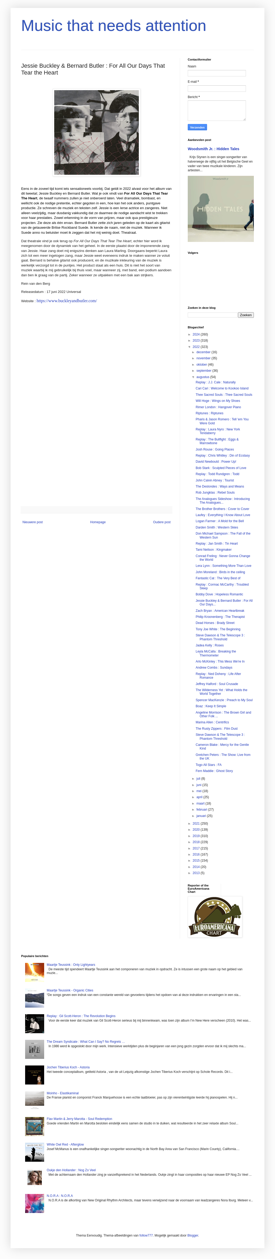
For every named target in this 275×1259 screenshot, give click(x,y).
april (199, 797)
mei (199, 791)
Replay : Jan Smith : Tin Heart (217, 543)
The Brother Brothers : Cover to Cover (222, 509)
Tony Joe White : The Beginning (218, 629)
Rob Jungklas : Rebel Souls (215, 492)
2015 (197, 860)
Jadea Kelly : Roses (210, 645)
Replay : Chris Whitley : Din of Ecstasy (223, 455)
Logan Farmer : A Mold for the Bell (220, 521)
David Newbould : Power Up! (216, 461)
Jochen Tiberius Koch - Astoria (68, 1067)
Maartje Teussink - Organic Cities (70, 990)
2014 (197, 867)
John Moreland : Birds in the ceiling (220, 572)
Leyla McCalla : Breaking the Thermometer (216, 653)
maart (200, 803)
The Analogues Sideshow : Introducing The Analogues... (223, 500)
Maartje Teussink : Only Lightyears (71, 965)
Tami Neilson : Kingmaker (214, 550)
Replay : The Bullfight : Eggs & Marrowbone (217, 441)
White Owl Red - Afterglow (65, 1144)
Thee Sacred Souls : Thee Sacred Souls (224, 395)
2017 (197, 848)
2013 (197, 873)
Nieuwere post (32, 522)
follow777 (146, 1235)
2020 (197, 829)
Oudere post (162, 522)
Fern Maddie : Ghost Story (214, 771)
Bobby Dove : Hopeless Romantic (219, 594)
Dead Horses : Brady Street (215, 623)
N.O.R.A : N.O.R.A (60, 1196)
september (204, 371)
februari (202, 809)
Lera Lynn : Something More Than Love (223, 566)
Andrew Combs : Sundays (214, 667)
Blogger (192, 1235)
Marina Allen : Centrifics (212, 722)
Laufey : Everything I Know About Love (223, 515)
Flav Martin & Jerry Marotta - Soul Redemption (79, 1119)
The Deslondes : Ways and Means (220, 486)
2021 (197, 823)
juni (199, 785)
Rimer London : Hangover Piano (218, 407)
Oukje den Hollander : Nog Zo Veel (71, 1170)
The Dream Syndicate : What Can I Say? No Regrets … (86, 1042)
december (204, 352)
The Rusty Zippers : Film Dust (217, 728)
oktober (202, 364)
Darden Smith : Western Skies (217, 527)
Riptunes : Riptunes (209, 413)
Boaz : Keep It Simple (211, 706)
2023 (197, 340)
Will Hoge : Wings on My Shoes (218, 401)
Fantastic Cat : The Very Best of (218, 578)
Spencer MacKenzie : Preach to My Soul (224, 700)
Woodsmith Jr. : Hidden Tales (213, 149)
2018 (197, 842)
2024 (197, 334)
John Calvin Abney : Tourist (215, 480)
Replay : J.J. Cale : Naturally (216, 382)
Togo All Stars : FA (209, 765)
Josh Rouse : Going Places (215, 449)
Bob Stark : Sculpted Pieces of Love (221, 468)
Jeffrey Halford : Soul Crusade (217, 684)
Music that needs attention (113, 25)
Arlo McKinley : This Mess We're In (220, 661)
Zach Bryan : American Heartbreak (220, 611)
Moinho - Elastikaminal (63, 1093)
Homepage (98, 522)
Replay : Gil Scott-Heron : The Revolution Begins (81, 1016)
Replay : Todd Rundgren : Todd (217, 474)
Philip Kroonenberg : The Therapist (220, 617)
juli (198, 778)
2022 (197, 347)
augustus (203, 377)
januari (201, 816)
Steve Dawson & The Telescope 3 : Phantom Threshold (220, 637)
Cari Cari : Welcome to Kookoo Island (222, 388)
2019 (197, 836)
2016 (197, 854)
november (204, 358)
